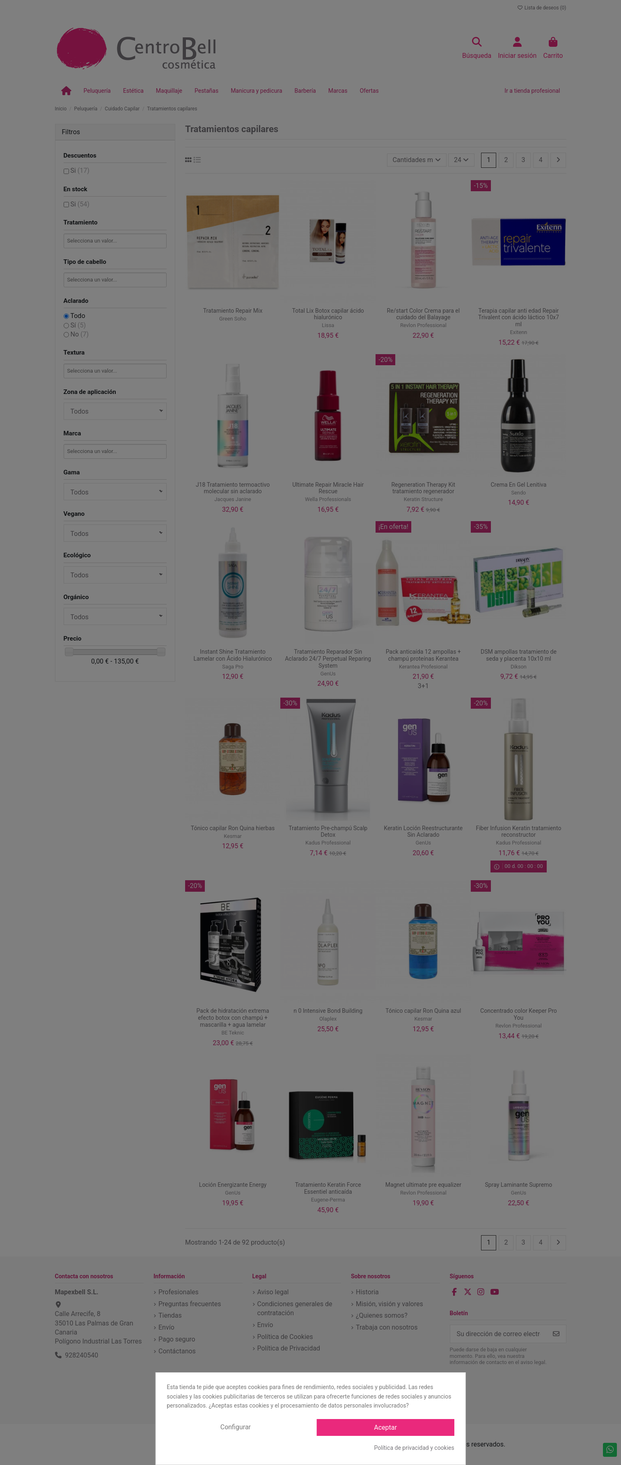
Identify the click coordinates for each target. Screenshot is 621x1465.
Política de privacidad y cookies (414, 1447)
